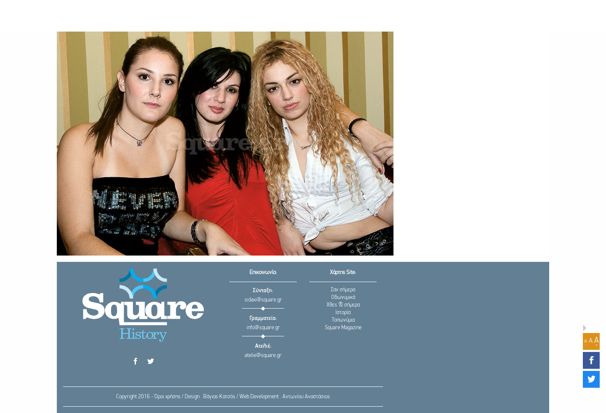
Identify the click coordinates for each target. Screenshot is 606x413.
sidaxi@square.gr (263, 300)
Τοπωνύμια (343, 320)
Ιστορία (343, 312)
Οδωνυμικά (343, 297)
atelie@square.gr (263, 355)
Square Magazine (343, 327)
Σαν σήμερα (343, 290)
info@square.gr (263, 327)
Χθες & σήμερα (343, 305)
